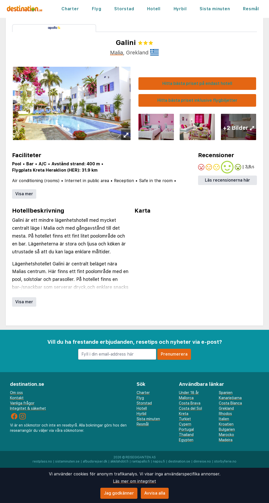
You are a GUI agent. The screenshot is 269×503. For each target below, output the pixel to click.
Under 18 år (189, 393)
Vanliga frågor (22, 403)
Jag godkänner (119, 493)
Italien (224, 419)
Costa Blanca (230, 403)
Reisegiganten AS (141, 457)
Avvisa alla (154, 493)
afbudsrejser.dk (95, 461)
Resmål (251, 8)
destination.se (179, 461)
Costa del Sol (190, 408)
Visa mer (24, 193)
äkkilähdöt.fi (119, 461)
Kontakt (17, 398)
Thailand (186, 435)
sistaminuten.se (67, 461)
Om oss (16, 393)
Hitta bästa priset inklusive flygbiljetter (197, 100)
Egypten (186, 440)
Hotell (154, 8)
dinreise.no (202, 461)
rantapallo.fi (141, 461)
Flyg (96, 8)
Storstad (124, 8)
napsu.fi (159, 461)
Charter (70, 8)
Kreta (183, 414)
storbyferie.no (225, 461)
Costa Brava (189, 403)
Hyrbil (180, 8)
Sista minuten (215, 8)
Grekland (226, 408)
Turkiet (185, 419)
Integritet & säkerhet (28, 408)
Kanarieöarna (230, 398)
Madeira (225, 440)
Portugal (186, 429)
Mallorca (186, 398)
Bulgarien (227, 429)
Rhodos (225, 414)
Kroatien (226, 424)
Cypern (185, 424)
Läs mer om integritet (134, 481)
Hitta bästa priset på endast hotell (197, 83)
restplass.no (42, 461)
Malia (116, 52)
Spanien (225, 393)
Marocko (226, 435)
